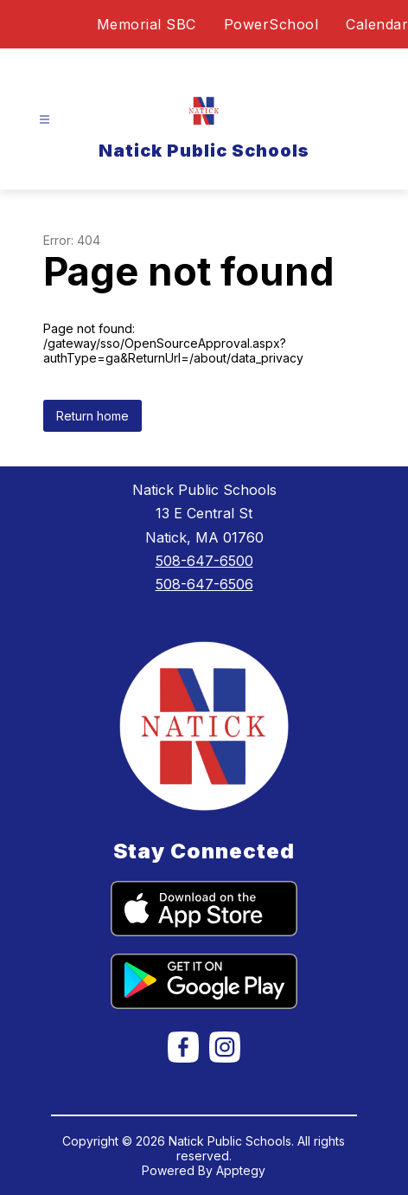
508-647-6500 (204, 560)
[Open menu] (44, 120)
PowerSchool (271, 24)
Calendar (377, 24)
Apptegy (240, 1170)
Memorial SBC (146, 24)
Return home (92, 415)
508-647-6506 (204, 584)
